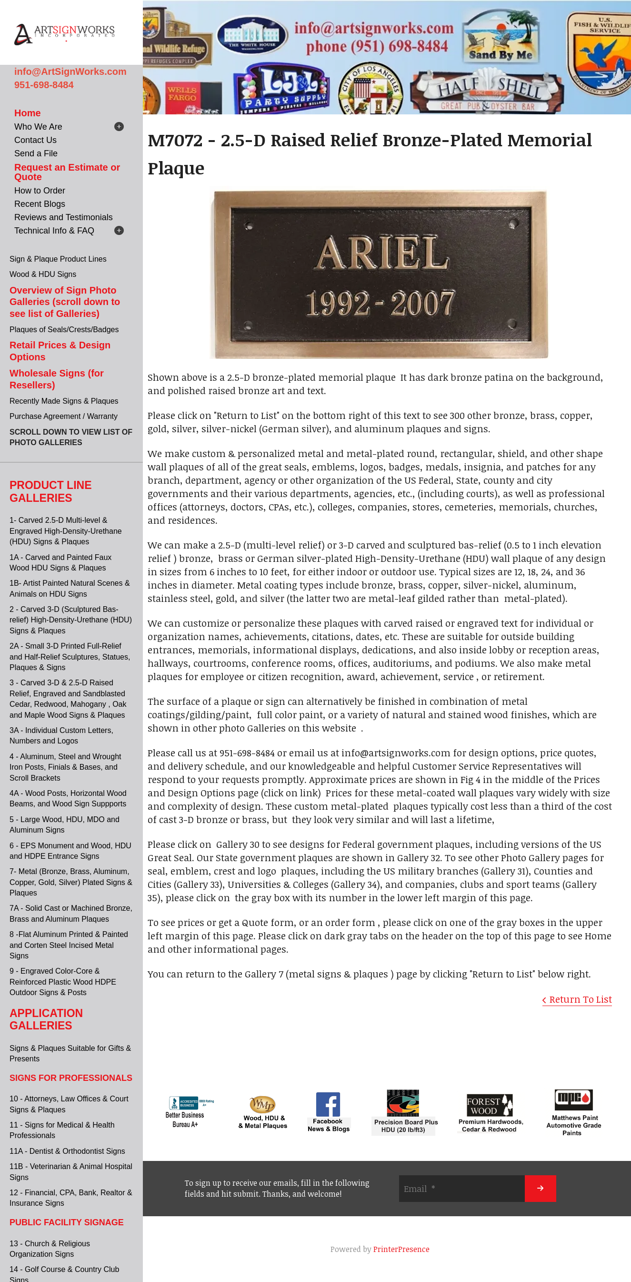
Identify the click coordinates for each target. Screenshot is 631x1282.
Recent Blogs (39, 204)
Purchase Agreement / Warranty (64, 416)
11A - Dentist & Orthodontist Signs (67, 1151)
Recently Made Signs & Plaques (64, 401)
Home (27, 113)
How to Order (39, 190)
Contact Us (35, 140)
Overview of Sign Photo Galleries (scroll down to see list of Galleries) (65, 302)
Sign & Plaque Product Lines (58, 259)
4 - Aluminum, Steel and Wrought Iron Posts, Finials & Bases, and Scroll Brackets (65, 767)
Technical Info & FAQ (54, 230)
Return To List (581, 999)
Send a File (36, 153)
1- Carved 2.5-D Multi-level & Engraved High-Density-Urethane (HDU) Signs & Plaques (66, 531)
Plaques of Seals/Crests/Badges (64, 330)
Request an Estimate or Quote (67, 172)
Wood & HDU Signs (43, 274)
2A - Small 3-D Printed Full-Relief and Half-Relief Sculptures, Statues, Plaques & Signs (70, 657)
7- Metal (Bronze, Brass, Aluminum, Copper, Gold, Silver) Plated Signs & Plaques (71, 882)
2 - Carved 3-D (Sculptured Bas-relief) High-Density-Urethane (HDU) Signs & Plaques (71, 620)
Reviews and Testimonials (63, 217)
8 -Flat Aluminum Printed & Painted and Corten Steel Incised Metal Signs (69, 945)
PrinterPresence (401, 1249)
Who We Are (38, 127)
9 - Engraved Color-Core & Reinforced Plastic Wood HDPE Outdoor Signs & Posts (63, 982)
